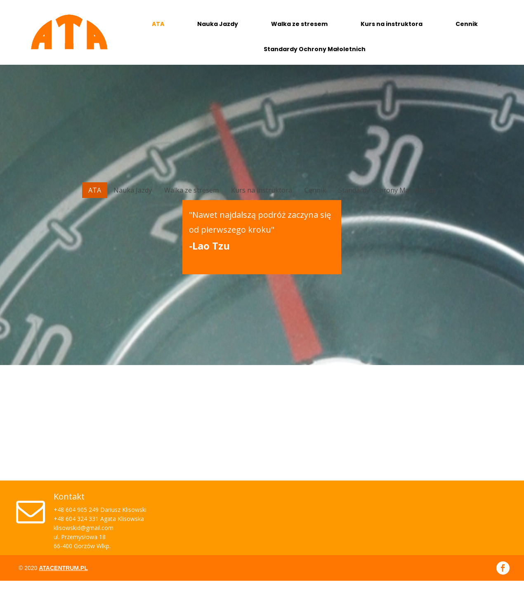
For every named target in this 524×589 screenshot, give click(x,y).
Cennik (467, 24)
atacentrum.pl (63, 568)
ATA (158, 24)
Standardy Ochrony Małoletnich (315, 49)
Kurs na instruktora (392, 24)
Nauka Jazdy (217, 24)
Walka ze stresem (299, 24)
